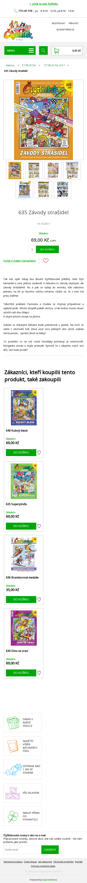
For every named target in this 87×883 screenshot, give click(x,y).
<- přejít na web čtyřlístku (43, 4)
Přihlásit (73, 23)
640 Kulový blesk (17, 430)
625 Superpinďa (16, 504)
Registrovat (58, 23)
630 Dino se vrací (17, 651)
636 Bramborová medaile (22, 577)
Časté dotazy (30, 861)
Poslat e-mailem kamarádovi (19, 260)
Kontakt (78, 861)
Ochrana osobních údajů (43, 866)
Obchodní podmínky (63, 861)
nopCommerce (49, 879)
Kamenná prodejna (13, 861)
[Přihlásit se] (22, 849)
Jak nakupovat (45, 861)
